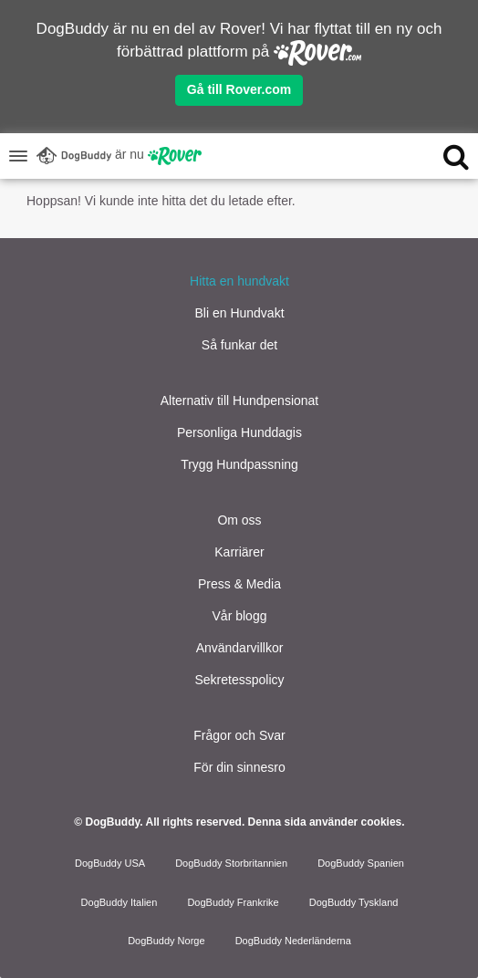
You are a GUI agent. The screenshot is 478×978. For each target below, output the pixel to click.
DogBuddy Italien (119, 902)
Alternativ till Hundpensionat (240, 400)
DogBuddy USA (110, 863)
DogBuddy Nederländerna (293, 940)
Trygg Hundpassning (239, 464)
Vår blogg (240, 616)
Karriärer (239, 552)
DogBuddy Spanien (360, 863)
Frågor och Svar (239, 735)
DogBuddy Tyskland (354, 902)
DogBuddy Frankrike (232, 902)
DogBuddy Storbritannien (231, 863)
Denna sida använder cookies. (326, 822)
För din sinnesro (239, 767)
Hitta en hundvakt (239, 281)
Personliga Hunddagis (239, 432)
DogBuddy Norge (166, 940)
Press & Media (239, 584)
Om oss (239, 520)
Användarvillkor (240, 647)
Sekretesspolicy (239, 679)
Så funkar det (239, 345)
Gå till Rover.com (239, 89)
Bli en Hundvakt (239, 313)
